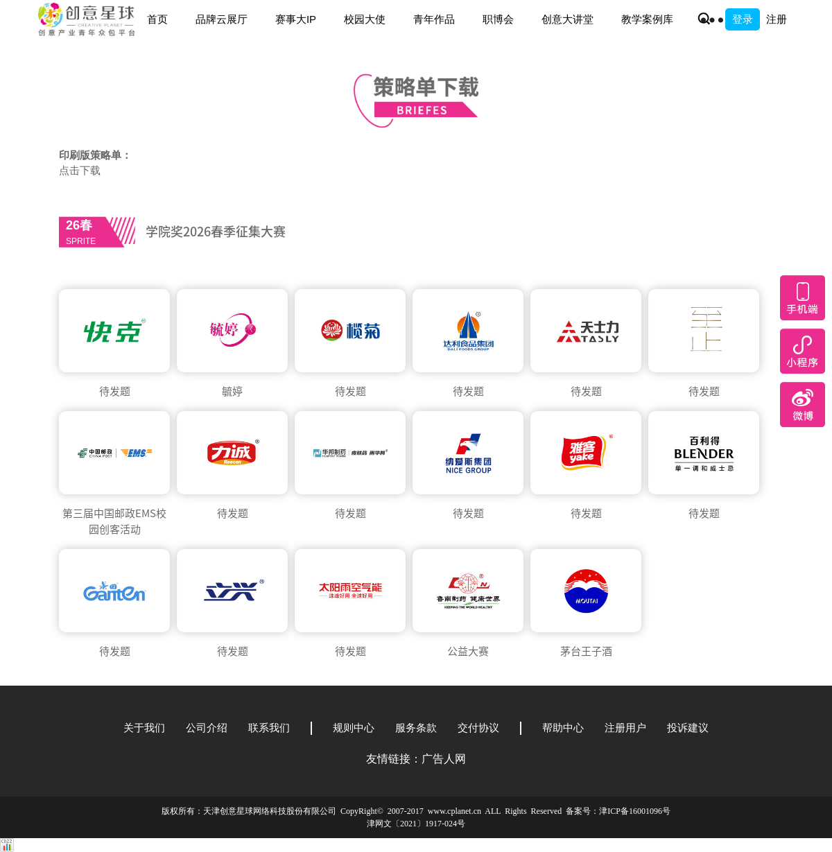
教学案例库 (647, 19)
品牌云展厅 (222, 19)
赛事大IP (295, 19)
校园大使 (364, 19)
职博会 (498, 19)
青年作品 (434, 19)
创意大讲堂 (567, 19)
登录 (742, 19)
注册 (776, 19)
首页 (157, 19)
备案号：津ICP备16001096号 (618, 811)
